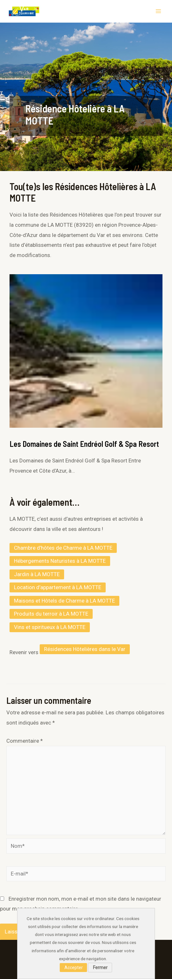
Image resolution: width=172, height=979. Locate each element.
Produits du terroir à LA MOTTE (51, 614)
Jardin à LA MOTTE (37, 574)
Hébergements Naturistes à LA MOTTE (60, 561)
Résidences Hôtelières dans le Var (84, 649)
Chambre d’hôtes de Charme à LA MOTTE (63, 548)
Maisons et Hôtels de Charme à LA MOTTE (64, 600)
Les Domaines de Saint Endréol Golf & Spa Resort (84, 443)
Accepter (73, 967)
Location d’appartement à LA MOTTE (57, 587)
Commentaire (24, 741)
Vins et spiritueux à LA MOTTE (49, 627)
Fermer (100, 967)
